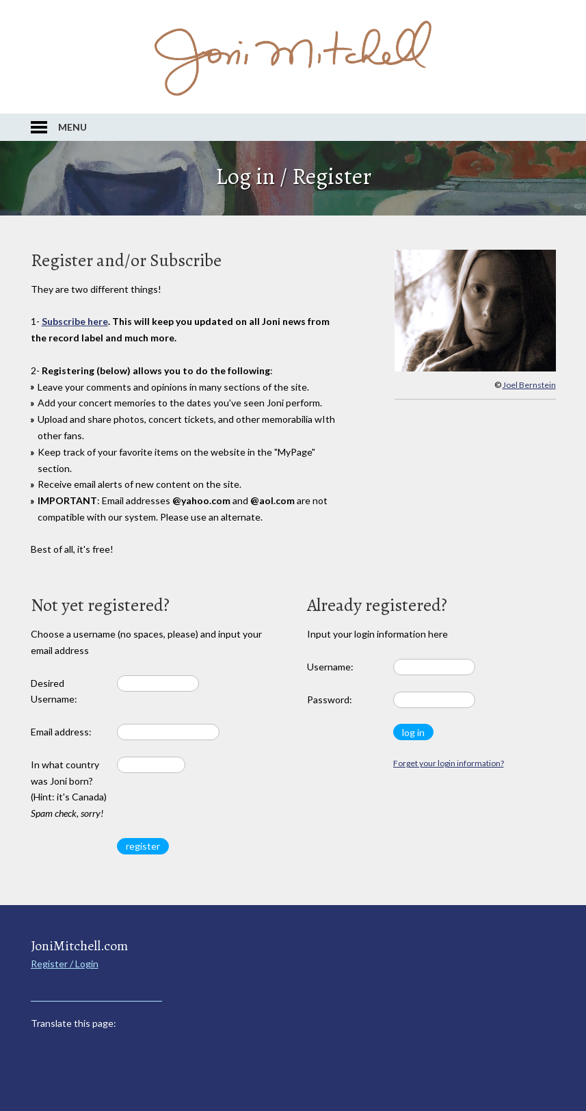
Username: (330, 666)
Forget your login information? (448, 763)
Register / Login (64, 963)
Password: (329, 699)
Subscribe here (75, 321)
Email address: (61, 731)
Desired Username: (54, 691)
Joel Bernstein (529, 385)
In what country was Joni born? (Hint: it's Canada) (69, 789)
